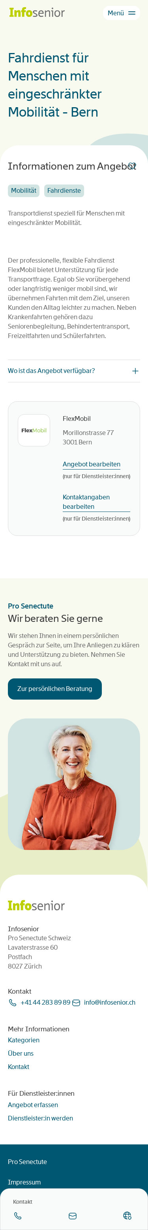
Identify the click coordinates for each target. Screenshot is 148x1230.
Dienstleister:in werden (40, 1118)
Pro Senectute (27, 1162)
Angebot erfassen (33, 1105)
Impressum (24, 1182)
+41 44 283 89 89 (45, 1002)
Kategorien (23, 1040)
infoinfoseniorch (109, 1002)
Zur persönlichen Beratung (54, 689)
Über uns (21, 1053)
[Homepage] (37, 12)
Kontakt (18, 1067)
